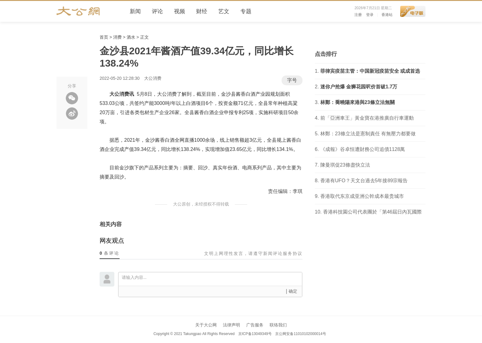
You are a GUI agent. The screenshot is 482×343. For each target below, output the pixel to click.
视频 (179, 11)
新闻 (135, 11)
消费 (117, 37)
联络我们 (278, 324)
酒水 (131, 37)
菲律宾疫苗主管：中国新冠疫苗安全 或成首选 (370, 71)
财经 (201, 11)
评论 (157, 11)
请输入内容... (212, 278)
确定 (293, 291)
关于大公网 (206, 324)
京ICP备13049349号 (254, 334)
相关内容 (111, 224)
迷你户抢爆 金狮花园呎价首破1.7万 (358, 86)
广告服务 (254, 324)
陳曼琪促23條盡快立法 (345, 165)
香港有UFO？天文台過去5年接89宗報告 (364, 180)
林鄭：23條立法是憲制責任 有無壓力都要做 (368, 133)
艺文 (223, 11)
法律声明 (231, 324)
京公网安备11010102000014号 (300, 334)
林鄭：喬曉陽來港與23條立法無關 (357, 102)
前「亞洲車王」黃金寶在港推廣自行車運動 (367, 118)
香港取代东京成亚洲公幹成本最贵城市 (362, 196)
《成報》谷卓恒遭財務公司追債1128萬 (362, 149)
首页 (104, 37)
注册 (358, 15)
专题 (245, 11)
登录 (369, 15)
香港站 (387, 15)
